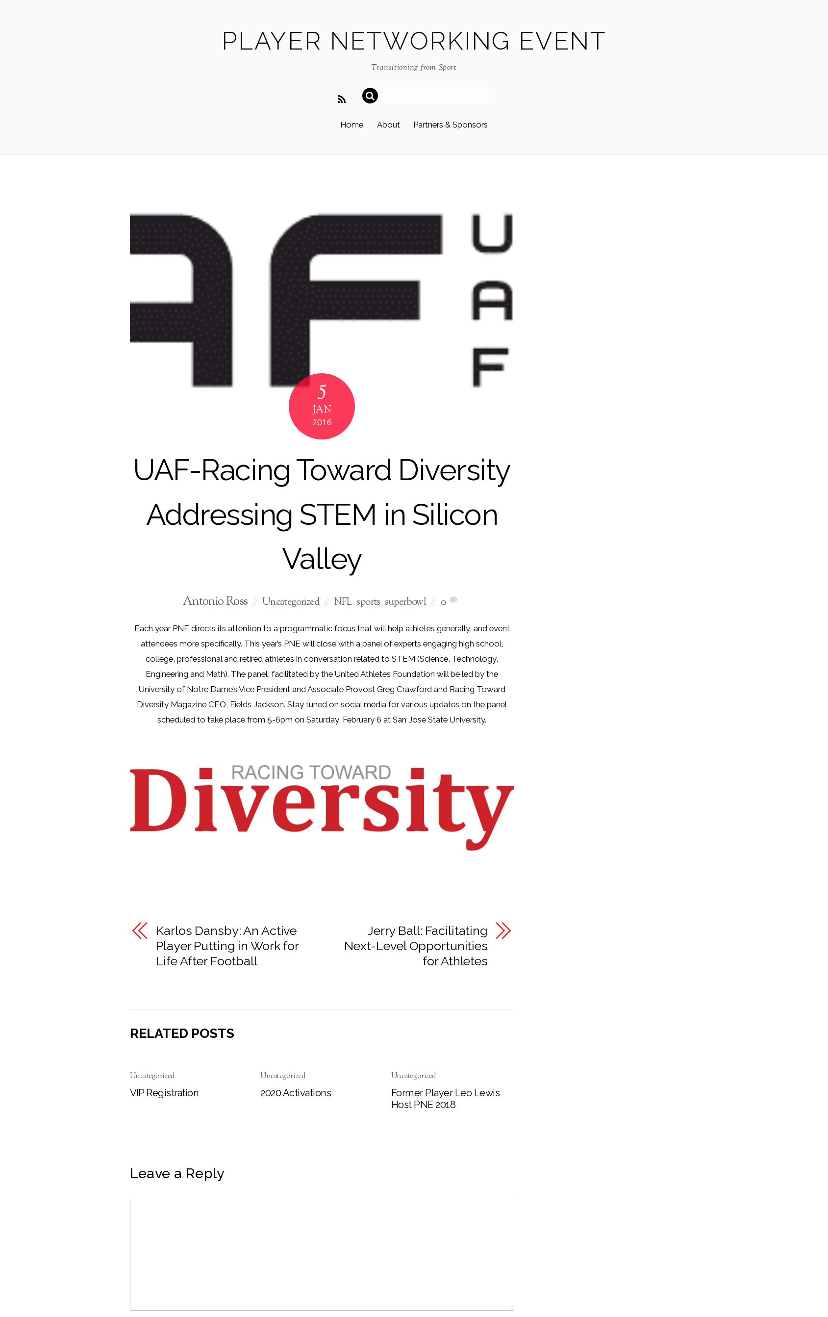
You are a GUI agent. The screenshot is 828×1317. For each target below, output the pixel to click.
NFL (343, 602)
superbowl (406, 602)
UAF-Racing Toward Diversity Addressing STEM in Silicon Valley (321, 514)
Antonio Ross (215, 602)
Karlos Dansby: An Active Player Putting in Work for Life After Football (227, 945)
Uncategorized (291, 602)
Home (351, 124)
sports (368, 602)
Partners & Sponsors (450, 124)
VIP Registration (164, 1093)
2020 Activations (295, 1093)
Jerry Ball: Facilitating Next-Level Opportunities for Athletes (416, 945)
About (388, 124)
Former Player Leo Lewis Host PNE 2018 (445, 1098)
